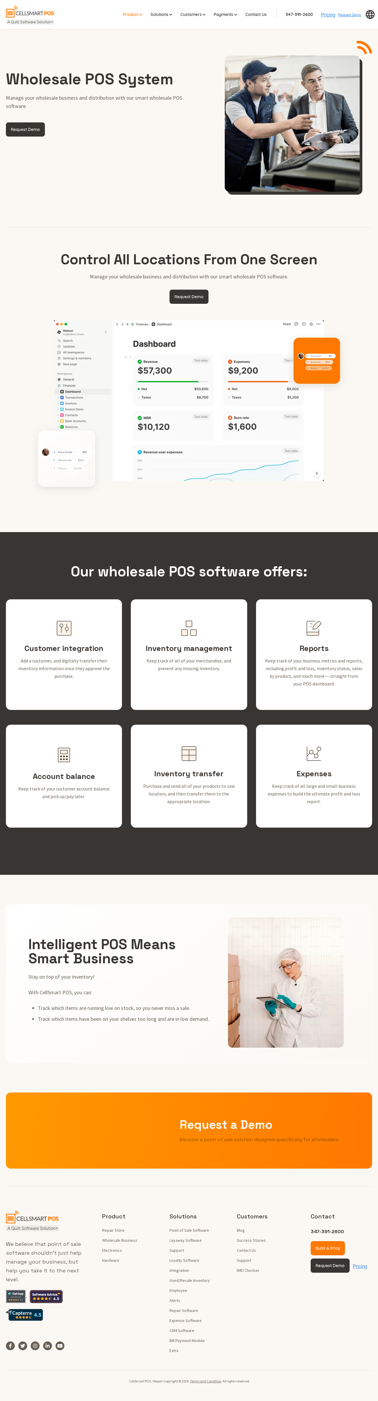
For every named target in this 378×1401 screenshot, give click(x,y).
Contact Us (256, 14)
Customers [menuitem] (252, 1216)
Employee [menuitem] (178, 1290)
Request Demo (25, 129)
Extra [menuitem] (174, 1350)
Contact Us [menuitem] (246, 1250)
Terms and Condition (205, 1381)
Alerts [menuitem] (175, 1300)
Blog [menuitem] (241, 1230)
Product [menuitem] (114, 1216)
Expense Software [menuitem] (186, 1320)
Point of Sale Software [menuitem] (189, 1230)
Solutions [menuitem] (183, 1216)
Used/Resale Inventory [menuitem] (190, 1280)
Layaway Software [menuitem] (186, 1240)
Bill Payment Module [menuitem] (187, 1340)
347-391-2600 (299, 14)
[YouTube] (62, 1345)
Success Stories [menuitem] (251, 1240)
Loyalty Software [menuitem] (184, 1260)
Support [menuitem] (177, 1250)
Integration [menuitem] (179, 1270)
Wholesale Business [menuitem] (119, 1240)
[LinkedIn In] (49, 1345)
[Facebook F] (12, 1345)
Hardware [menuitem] (110, 1260)
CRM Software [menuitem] (182, 1330)
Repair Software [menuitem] (184, 1310)
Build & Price (328, 1248)
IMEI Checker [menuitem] (248, 1270)
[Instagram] (37, 1345)
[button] (370, 14)
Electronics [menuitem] (112, 1250)
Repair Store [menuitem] (113, 1230)
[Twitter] (24, 1345)
